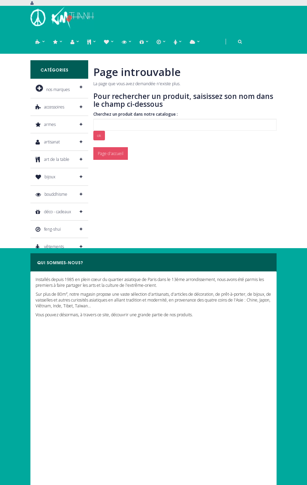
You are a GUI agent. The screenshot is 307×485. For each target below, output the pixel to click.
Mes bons (39, 454)
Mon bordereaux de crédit (54, 424)
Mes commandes (45, 404)
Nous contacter (169, 414)
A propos (164, 424)
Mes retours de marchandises (57, 414)
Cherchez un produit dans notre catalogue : (135, 114)
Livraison (164, 434)
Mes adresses (42, 434)
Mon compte (46, 387)
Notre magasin (169, 404)
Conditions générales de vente (184, 444)
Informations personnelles (54, 444)
